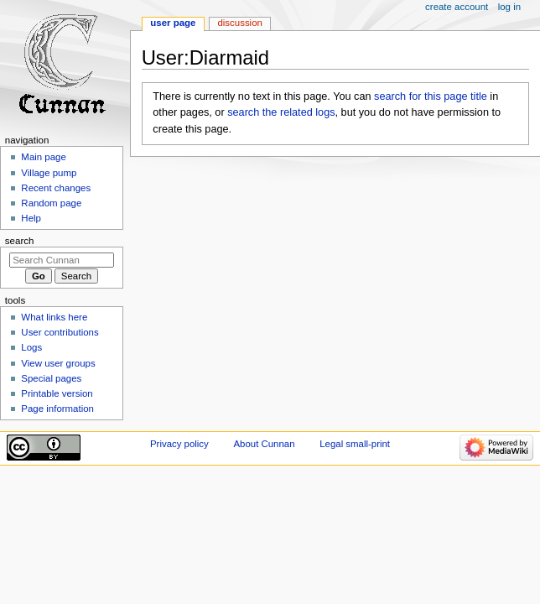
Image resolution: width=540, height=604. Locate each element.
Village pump (48, 173)
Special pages (51, 378)
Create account (456, 7)
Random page (51, 203)
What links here (54, 317)
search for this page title (430, 96)
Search (19, 241)
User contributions (59, 332)
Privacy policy (179, 444)
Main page (43, 157)
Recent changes (56, 188)
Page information (57, 409)
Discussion (239, 23)
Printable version (56, 393)
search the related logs (281, 112)
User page (172, 23)
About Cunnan (263, 444)
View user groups (58, 363)
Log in (509, 7)
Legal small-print (354, 444)
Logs (31, 347)
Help (31, 218)
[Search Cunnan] (61, 260)
